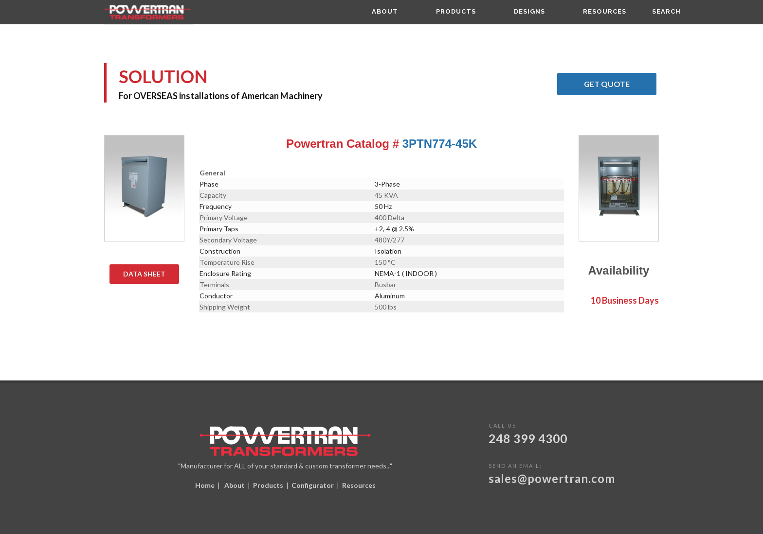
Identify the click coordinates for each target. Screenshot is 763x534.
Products (268, 485)
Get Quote (620, 84)
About (234, 485)
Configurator (312, 485)
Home (205, 485)
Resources (359, 485)
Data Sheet (151, 274)
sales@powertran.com (552, 478)
